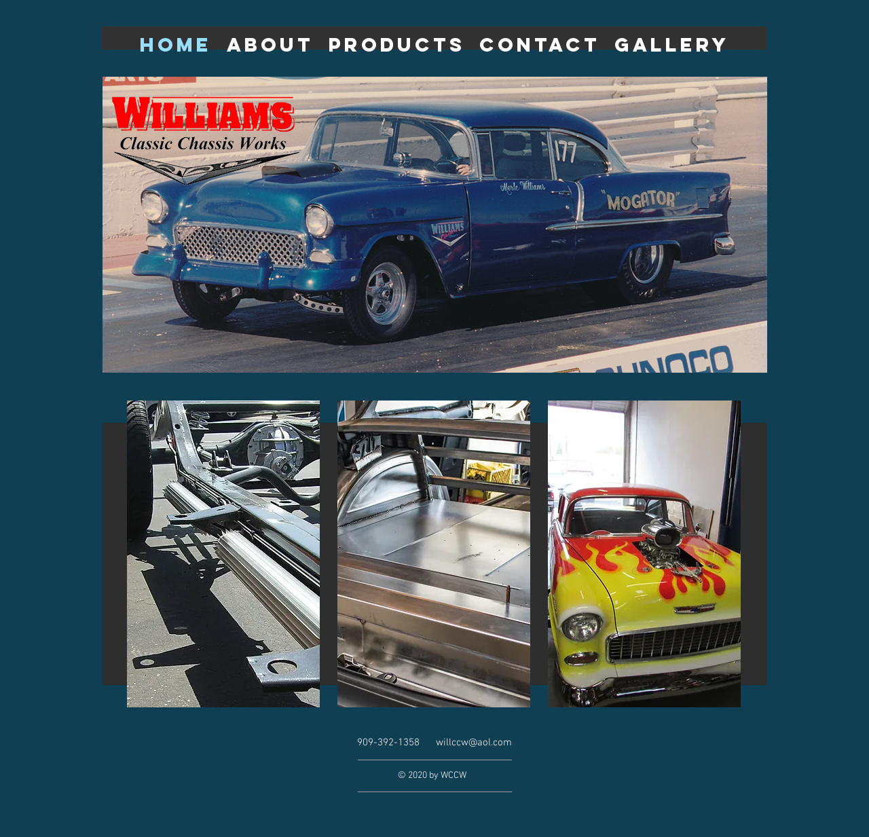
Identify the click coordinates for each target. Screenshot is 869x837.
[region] (223, 555)
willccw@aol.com (474, 743)
